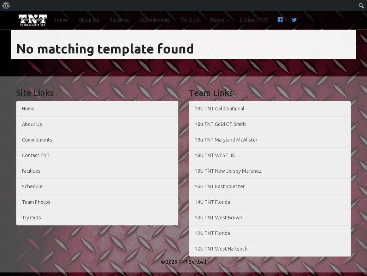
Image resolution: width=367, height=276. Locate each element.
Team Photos (36, 202)
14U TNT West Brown (218, 217)
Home (61, 20)
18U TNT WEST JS (215, 155)
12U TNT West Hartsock (221, 249)
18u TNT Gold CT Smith (220, 124)
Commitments (154, 20)
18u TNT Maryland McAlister (226, 140)
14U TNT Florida (212, 202)
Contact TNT (254, 20)
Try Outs (189, 20)
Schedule (32, 186)
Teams (219, 20)
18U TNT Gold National (219, 108)
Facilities (119, 20)
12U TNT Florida (212, 233)
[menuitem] (6, 5)
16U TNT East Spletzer (220, 186)
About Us (88, 20)
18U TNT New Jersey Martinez (228, 171)
